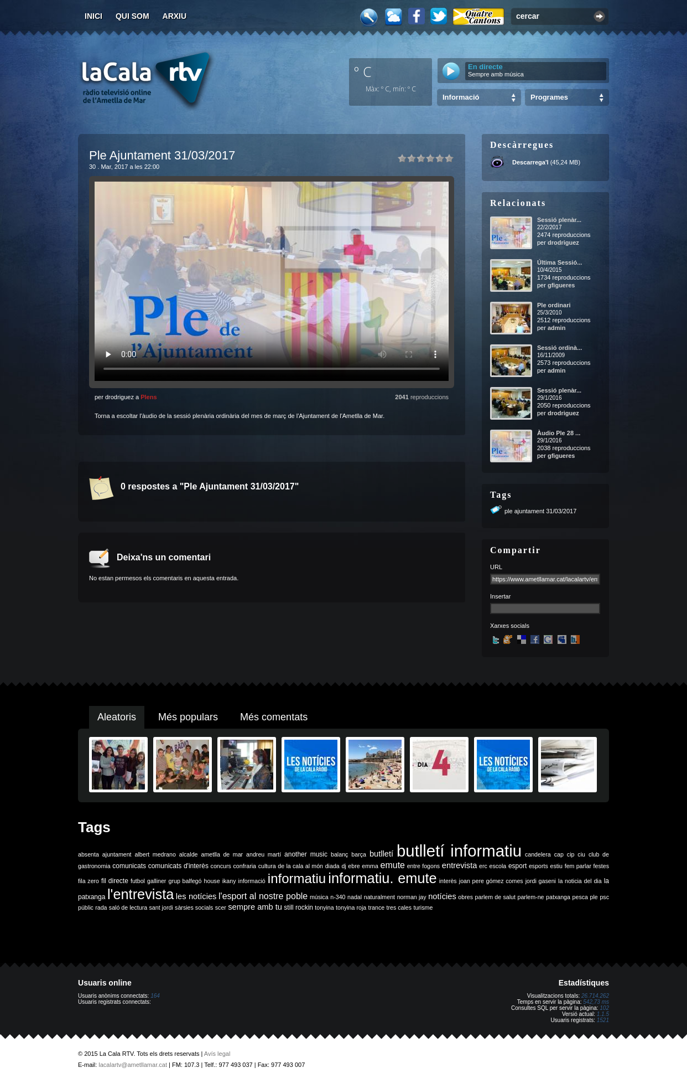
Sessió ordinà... (559, 347)
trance (376, 907)
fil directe (114, 881)
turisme (423, 907)
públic (85, 907)
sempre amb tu (255, 906)
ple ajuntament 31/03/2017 (540, 511)
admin (556, 327)
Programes (549, 97)
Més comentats (274, 717)
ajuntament (117, 854)
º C (363, 71)
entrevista (459, 865)
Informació (461, 97)
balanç (339, 854)
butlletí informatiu (459, 851)
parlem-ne (531, 897)
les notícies (196, 896)
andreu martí (263, 854)
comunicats (129, 866)
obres (465, 897)
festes (601, 866)
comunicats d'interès (178, 866)
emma (370, 866)
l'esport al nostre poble (263, 896)
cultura (267, 866)
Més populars (188, 717)
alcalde (188, 854)
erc (483, 866)
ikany (229, 881)
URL (496, 567)
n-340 (337, 897)
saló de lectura (128, 907)
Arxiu (175, 16)
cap (559, 854)
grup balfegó (184, 881)
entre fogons (423, 866)
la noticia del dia (580, 881)
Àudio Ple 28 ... (558, 433)
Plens (148, 397)
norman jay (411, 897)
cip (571, 854)
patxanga (558, 897)
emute (393, 865)
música (319, 897)
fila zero (88, 881)
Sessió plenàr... (559, 219)
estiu (556, 866)
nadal (354, 897)
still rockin (298, 907)
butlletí (381, 853)
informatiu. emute (382, 878)
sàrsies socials (194, 907)
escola (497, 866)
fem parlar (578, 866)
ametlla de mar (222, 854)
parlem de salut (495, 897)
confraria (244, 866)
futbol (138, 881)
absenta (88, 854)
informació (252, 881)
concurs (221, 866)
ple (594, 897)
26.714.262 (595, 996)
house (212, 881)
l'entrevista (140, 894)
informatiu (297, 878)
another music (305, 854)
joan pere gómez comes (491, 881)
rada (101, 907)
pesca (580, 897)
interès (448, 881)
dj (343, 866)
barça (358, 854)
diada (332, 866)
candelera (538, 854)
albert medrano (155, 854)
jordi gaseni (540, 881)
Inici (93, 16)
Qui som (132, 16)
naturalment (379, 897)
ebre (354, 866)
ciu (581, 854)
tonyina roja (351, 907)
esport (517, 866)
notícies (442, 896)
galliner (156, 881)
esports (538, 866)
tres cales (399, 907)
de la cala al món (300, 866)
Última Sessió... (559, 262)
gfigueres (561, 285)
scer (220, 907)
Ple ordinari (554, 305)
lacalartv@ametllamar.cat (132, 1064)
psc (604, 897)
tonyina (324, 907)
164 (155, 996)
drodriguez (563, 242)
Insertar (500, 596)
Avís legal (217, 1053)
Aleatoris (116, 717)
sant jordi (161, 907)
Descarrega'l (530, 162)
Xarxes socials (509, 625)
